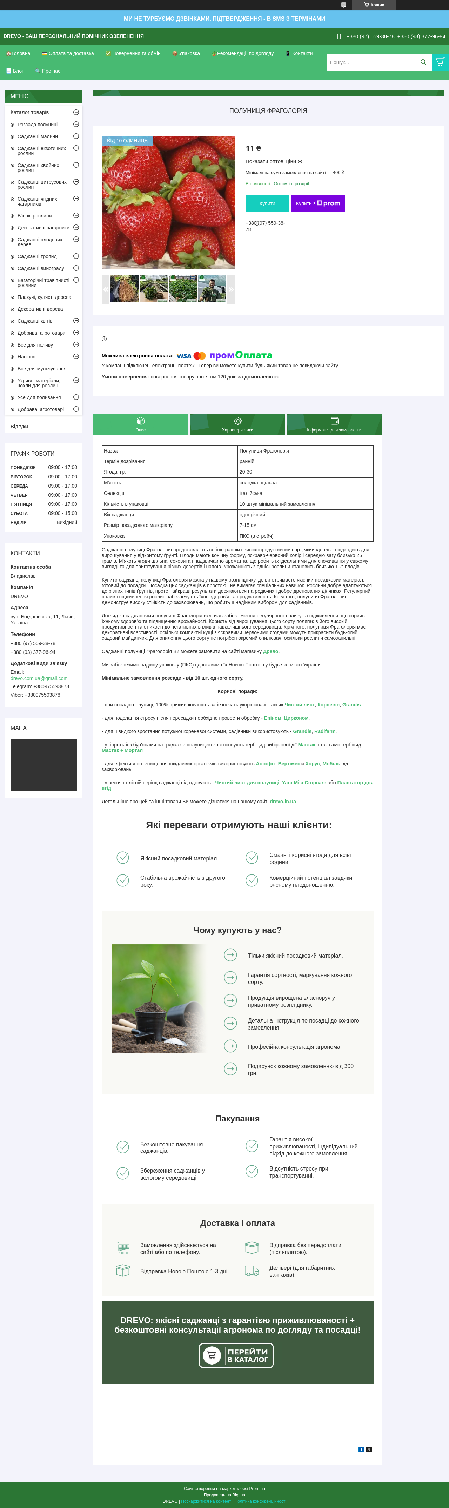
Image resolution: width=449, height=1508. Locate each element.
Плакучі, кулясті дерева (44, 297)
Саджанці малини (38, 136)
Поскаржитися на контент (206, 1501)
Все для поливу (35, 345)
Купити (267, 203)
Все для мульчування (42, 368)
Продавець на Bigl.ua (224, 1495)
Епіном (272, 718)
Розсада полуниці (38, 124)
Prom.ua (257, 1488)
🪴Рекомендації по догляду (242, 53)
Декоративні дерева (40, 309)
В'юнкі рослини (35, 216)
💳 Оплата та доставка (67, 53)
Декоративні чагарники (43, 227)
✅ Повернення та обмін (133, 53)
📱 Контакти (299, 53)
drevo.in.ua (283, 801)
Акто (261, 763)
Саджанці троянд (37, 256)
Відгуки (19, 426)
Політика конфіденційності (261, 1501)
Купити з (318, 203)
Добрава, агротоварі (41, 409)
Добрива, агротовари (42, 333)
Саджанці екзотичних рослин (42, 151)
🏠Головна (18, 53)
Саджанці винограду (41, 268)
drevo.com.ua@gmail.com (39, 678)
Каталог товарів (30, 112)
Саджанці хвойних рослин (38, 167)
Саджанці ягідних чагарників (37, 201)
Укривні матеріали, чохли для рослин (39, 383)
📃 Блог (15, 71)
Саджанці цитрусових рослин (42, 184)
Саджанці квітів (35, 321)
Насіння (26, 357)
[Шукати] (423, 62)
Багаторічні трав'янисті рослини (43, 282)
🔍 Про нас (47, 71)
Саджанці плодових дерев (40, 242)
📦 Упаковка (186, 53)
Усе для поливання (39, 397)
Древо (270, 651)
